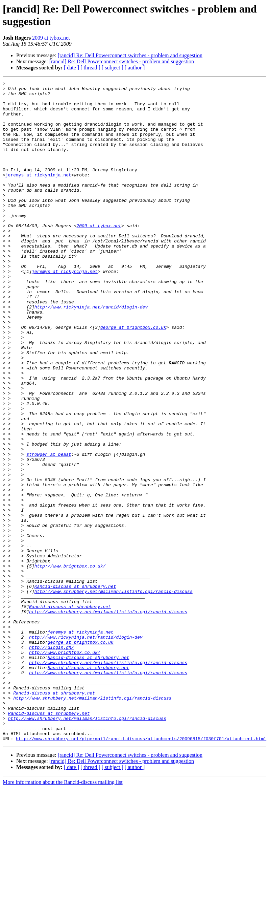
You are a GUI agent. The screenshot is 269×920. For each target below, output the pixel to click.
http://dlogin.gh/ (51, 761)
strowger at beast (48, 529)
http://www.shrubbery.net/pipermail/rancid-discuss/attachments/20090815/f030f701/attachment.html (141, 871)
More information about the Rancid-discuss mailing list (63, 914)
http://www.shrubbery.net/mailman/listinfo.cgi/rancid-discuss (113, 694)
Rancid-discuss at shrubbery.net (75, 688)
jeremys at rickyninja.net (38, 194)
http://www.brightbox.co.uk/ (70, 663)
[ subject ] (112, 67)
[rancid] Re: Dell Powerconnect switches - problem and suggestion (130, 55)
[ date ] (71, 67)
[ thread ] (90, 67)
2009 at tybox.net (51, 38)
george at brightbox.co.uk (133, 377)
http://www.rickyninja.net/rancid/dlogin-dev (91, 352)
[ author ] (135, 67)
